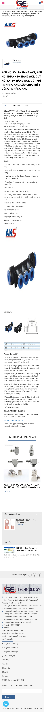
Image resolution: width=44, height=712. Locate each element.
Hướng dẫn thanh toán (10, 648)
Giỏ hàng (5, 676)
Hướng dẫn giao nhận (10, 652)
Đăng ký (5, 672)
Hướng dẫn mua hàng (10, 643)
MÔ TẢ (6, 106)
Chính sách (16, 106)
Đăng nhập (6, 668)
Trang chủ (5, 11)
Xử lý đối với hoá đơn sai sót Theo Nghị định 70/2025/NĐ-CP (27, 550)
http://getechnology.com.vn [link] (13, 420)
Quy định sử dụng (8, 656)
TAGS (26, 106)
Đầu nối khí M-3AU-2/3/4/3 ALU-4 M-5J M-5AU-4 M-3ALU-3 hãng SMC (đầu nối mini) (22, 486)
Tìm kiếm (5, 664)
